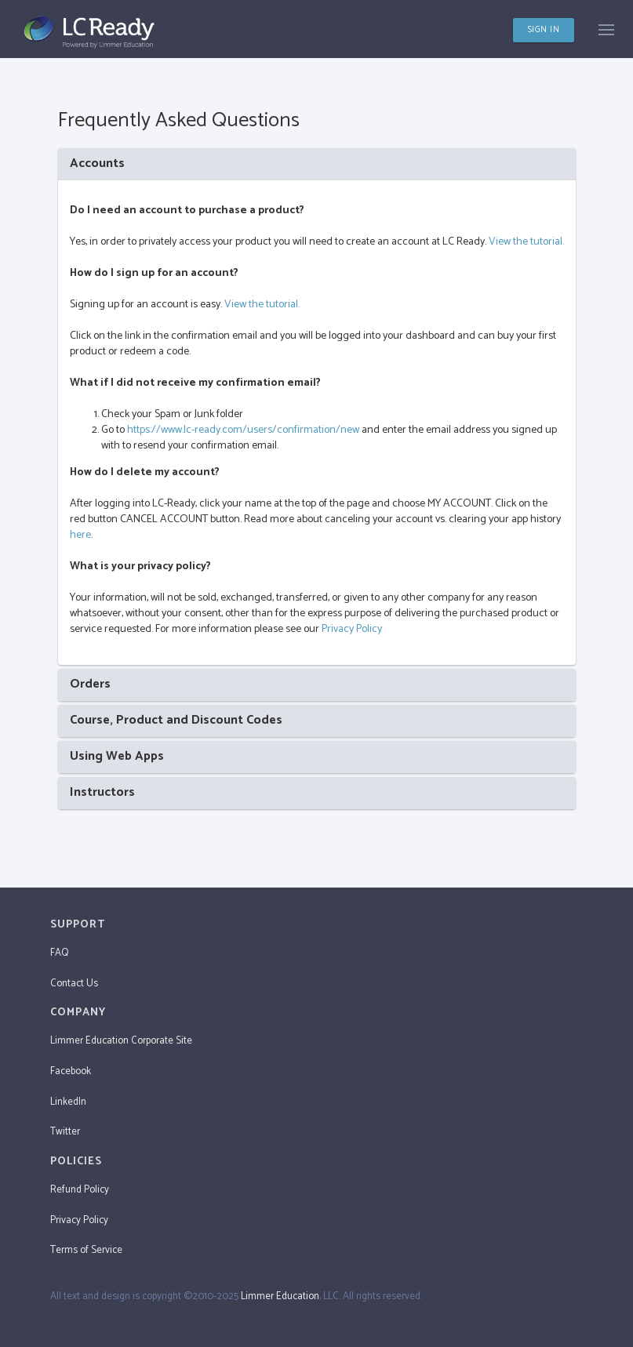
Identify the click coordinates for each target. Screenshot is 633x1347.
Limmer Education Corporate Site (121, 1041)
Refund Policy (79, 1190)
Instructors (102, 792)
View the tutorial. (526, 242)
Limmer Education (280, 1296)
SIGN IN (544, 30)
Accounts (97, 163)
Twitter (65, 1132)
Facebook (70, 1071)
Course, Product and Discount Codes (176, 720)
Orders (90, 684)
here (80, 535)
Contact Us (74, 983)
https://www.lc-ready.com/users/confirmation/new (243, 430)
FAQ (59, 953)
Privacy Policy (352, 629)
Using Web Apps (117, 756)
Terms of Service (86, 1250)
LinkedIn (68, 1102)
